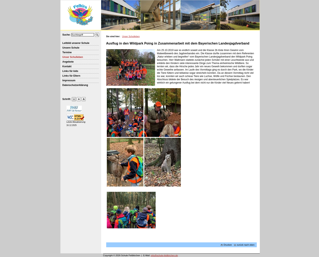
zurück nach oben (244, 245)
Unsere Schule (70, 47)
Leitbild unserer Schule (76, 43)
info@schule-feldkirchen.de (164, 255)
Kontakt (67, 66)
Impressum (68, 80)
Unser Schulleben (72, 57)
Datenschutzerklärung (75, 85)
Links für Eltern (71, 75)
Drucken (226, 245)
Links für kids (70, 71)
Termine (67, 52)
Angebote (68, 61)
